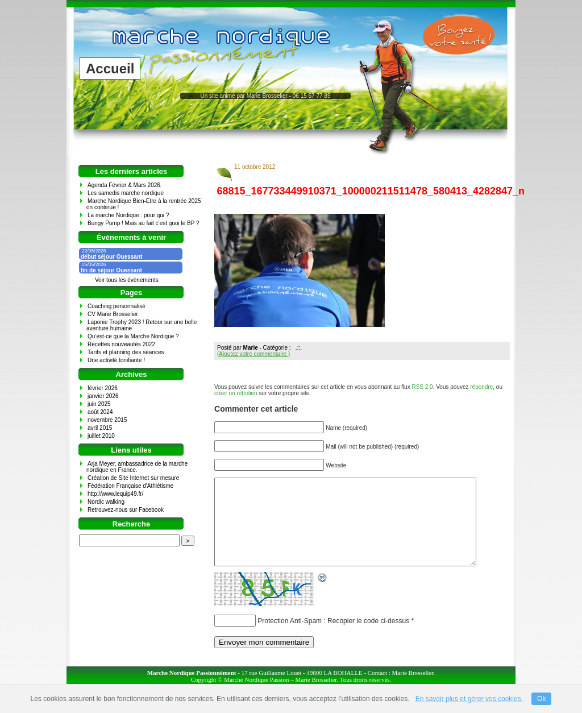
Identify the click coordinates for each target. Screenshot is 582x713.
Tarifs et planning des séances (126, 352)
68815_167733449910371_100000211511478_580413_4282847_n (371, 191)
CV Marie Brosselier (113, 314)
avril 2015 (100, 428)
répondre (481, 387)
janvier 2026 (103, 396)
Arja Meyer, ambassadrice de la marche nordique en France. (137, 467)
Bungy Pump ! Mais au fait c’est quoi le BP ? (143, 223)
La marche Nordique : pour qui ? (128, 215)
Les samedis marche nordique (126, 193)
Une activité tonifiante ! (116, 360)
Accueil (110, 68)
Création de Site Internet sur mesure (133, 478)
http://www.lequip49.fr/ (115, 494)
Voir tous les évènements (127, 280)
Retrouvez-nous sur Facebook (126, 510)
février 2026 (103, 388)
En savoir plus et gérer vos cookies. (469, 699)
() (253, 354)
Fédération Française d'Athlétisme (130, 486)
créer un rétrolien (235, 393)
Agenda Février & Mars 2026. (125, 185)
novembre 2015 (107, 420)
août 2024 (100, 412)
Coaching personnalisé (117, 306)
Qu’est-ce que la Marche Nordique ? (133, 336)
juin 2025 (99, 404)
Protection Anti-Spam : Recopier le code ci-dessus (333, 638)
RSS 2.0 (422, 387)
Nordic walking (106, 502)
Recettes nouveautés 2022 (121, 344)
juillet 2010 (101, 436)
